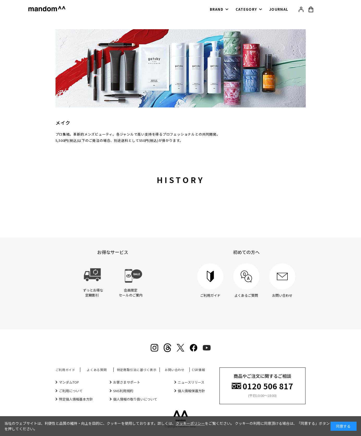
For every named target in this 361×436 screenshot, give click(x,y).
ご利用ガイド (65, 369)
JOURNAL (278, 9)
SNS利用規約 (123, 390)
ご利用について (71, 390)
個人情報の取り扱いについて (135, 399)
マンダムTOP (69, 382)
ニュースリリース (191, 382)
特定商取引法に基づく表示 (137, 369)
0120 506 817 (268, 385)
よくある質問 (97, 369)
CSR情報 (198, 369)
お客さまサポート (126, 382)
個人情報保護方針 (191, 390)
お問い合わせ (175, 369)
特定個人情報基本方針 (76, 399)
